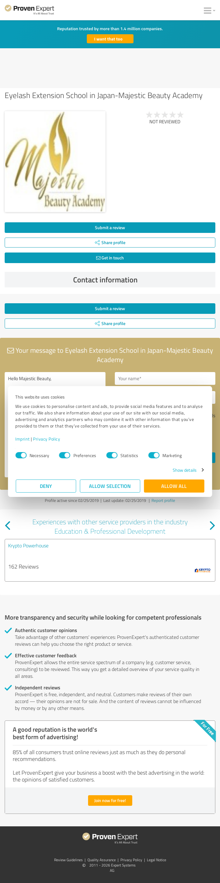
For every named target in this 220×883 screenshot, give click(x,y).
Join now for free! (110, 800)
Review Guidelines (68, 859)
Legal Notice (156, 859)
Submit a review (110, 227)
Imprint (23, 439)
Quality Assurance (101, 859)
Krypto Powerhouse (28, 545)
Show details (184, 470)
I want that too (108, 38)
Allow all (174, 485)
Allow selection (110, 485)
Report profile (163, 500)
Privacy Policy (47, 439)
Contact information (142, 279)
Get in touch (110, 258)
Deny (46, 485)
